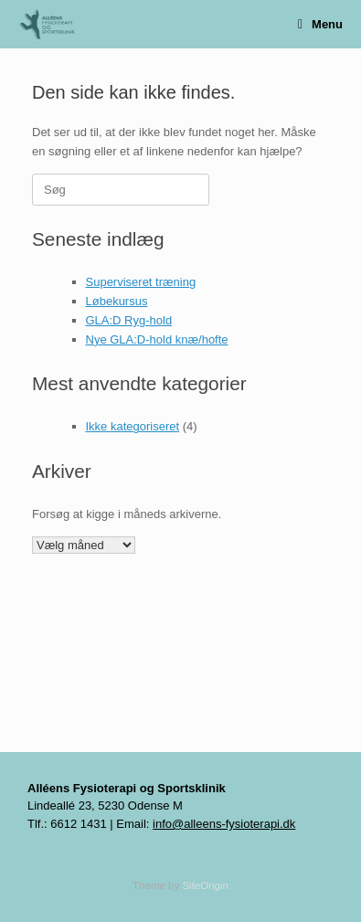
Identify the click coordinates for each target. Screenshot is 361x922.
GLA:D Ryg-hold (129, 320)
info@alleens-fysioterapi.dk (224, 824)
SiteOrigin (205, 885)
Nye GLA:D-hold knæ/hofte (157, 339)
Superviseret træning (141, 282)
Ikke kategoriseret (133, 426)
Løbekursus (117, 301)
